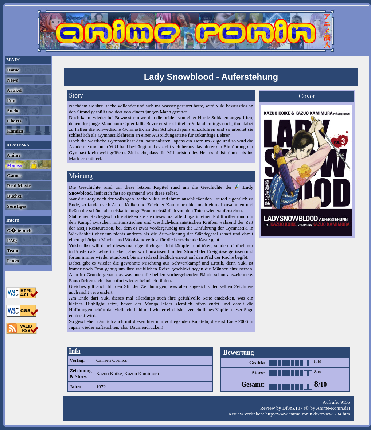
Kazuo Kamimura (141, 373)
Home (12, 70)
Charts (14, 121)
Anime (13, 155)
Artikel (14, 90)
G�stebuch (18, 230)
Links (12, 260)
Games (14, 175)
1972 (101, 386)
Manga (14, 165)
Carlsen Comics (111, 360)
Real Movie (18, 185)
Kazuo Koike (109, 373)
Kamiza (14, 131)
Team (12, 250)
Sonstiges (16, 206)
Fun (10, 100)
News (12, 80)
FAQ (11, 240)
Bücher (14, 196)
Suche (12, 110)
